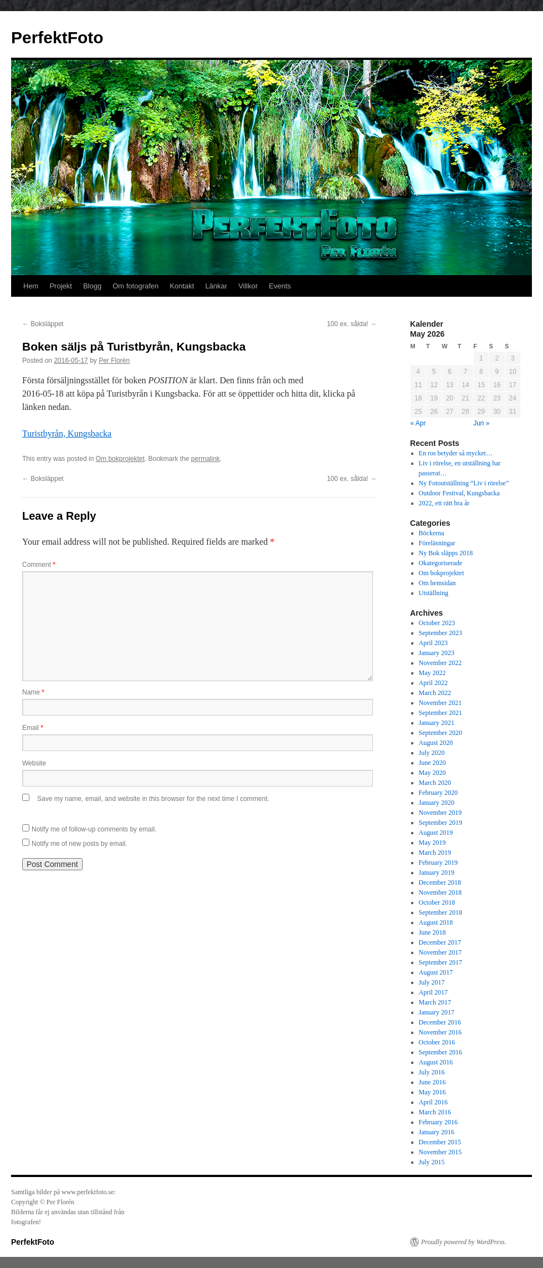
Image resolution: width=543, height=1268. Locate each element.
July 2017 (432, 982)
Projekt (60, 286)
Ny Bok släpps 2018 (446, 553)
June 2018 (432, 932)
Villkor (248, 286)
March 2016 (435, 1112)
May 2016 (432, 1092)
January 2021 (436, 723)
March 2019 (435, 852)
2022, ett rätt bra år (444, 503)
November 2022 (440, 663)
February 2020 (438, 793)
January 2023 (436, 653)
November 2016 (440, 1032)
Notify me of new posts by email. (79, 844)
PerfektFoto (57, 37)
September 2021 (440, 713)
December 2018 (440, 882)
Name (33, 692)
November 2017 (440, 952)
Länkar (216, 286)
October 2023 (437, 623)
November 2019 (440, 812)
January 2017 (436, 1012)
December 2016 (440, 1022)
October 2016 (437, 1042)
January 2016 (436, 1132)
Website (34, 763)
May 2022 (432, 673)
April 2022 (433, 683)
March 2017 (435, 1002)
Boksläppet (43, 324)
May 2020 (432, 773)
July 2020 (432, 753)
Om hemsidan (437, 583)
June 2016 (432, 1082)
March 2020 (435, 783)
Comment (38, 565)
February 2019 (438, 862)
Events (280, 286)
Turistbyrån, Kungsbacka (66, 433)
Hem (30, 286)
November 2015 (440, 1152)
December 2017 (440, 942)
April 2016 (433, 1102)
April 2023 (433, 643)
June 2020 (432, 763)
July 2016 (432, 1072)
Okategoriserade (441, 563)
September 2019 (440, 822)
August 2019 (436, 832)
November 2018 (440, 892)
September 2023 (440, 633)
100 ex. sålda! (352, 324)
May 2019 (432, 842)
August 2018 (436, 922)
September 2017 (440, 962)
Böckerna (431, 533)
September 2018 (440, 912)
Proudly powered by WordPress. (463, 1242)
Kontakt (182, 286)
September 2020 (440, 733)
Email (32, 728)
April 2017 (433, 992)
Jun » (481, 423)
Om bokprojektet (120, 459)
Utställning (433, 593)
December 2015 (440, 1142)
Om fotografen (135, 286)
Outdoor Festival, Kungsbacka (459, 493)
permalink (205, 459)
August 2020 (436, 743)
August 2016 (436, 1062)
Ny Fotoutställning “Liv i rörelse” (464, 483)
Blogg (92, 286)
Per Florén (114, 360)
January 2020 (436, 803)
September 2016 (440, 1052)
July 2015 (432, 1162)
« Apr (418, 423)
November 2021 (440, 703)
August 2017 (436, 972)
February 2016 (438, 1122)
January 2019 (436, 872)
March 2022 (435, 693)
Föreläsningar (437, 543)
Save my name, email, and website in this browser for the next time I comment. (153, 799)
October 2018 (437, 902)
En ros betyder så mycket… (456, 453)
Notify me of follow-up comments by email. (94, 829)
